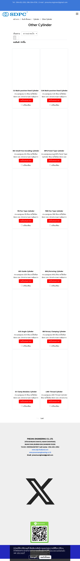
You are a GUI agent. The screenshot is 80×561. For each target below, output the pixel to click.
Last (42, 418)
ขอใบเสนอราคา (25, 100)
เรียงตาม (17, 33)
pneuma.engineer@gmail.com (42, 455)
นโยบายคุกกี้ (21, 553)
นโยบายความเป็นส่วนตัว (57, 551)
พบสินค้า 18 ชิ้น (19, 42)
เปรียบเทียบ (27, 105)
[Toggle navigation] (77, 14)
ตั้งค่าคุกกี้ (33, 557)
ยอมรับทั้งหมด (45, 557)
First (37, 418)
